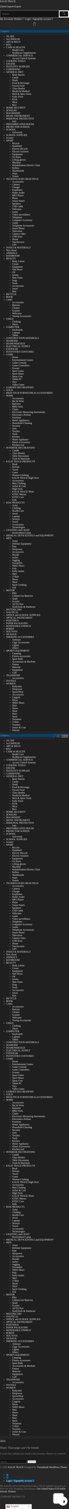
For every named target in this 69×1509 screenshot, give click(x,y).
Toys (14, 382)
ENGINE (10, 63)
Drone (15, 239)
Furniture (16, 417)
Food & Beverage (20, 83)
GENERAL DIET (15, 72)
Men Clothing (19, 483)
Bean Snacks (18, 74)
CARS (9, 299)
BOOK (9, 297)
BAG (8, 44)
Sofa (14, 428)
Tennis (15, 176)
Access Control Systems (24, 58)
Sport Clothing (19, 585)
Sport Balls (17, 659)
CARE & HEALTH (15, 47)
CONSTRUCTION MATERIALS (22, 338)
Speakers (16, 203)
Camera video (19, 234)
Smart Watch (18, 201)
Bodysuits (17, 686)
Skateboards (18, 170)
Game (15, 212)
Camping (16, 653)
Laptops (16, 332)
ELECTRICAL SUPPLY (18, 346)
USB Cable (17, 206)
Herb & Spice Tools (21, 94)
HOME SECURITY (16, 107)
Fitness (15, 664)
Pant (14, 546)
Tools (14, 283)
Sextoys (16, 519)
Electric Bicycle (20, 148)
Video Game (18, 384)
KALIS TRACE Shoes (23, 491)
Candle (15, 450)
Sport (14, 716)
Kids (14, 500)
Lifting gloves (19, 159)
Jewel (15, 288)
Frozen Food (18, 85)
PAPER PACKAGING (17, 623)
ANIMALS (11, 253)
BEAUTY (11, 258)
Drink (15, 80)
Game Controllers (20, 365)
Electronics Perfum (21, 415)
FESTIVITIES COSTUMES (20, 351)
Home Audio (18, 192)
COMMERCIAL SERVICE (19, 55)
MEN (9, 538)
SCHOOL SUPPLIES (16, 135)
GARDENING (13, 69)
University (17, 132)
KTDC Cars (18, 497)
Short (14, 582)
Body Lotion (18, 261)
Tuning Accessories (21, 316)
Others (15, 648)
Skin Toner (17, 277)
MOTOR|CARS (14, 609)
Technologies (18, 527)
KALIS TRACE (8, 1)
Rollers (15, 168)
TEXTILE (11, 681)
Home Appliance (20, 439)
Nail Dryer (17, 269)
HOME (9, 395)
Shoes (15, 324)
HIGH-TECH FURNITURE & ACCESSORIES (29, 393)
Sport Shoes (18, 373)
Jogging (16, 560)
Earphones (17, 190)
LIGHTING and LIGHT (18, 530)
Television (17, 231)
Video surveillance (21, 214)
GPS (14, 244)
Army (15, 505)
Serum (15, 275)
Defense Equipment (21, 543)
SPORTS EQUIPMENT (17, 650)
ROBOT (10, 628)
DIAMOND (12, 340)
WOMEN (10, 683)
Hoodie (15, 554)
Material (16, 667)
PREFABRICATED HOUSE (20, 124)
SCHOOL (11, 129)
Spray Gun (17, 376)
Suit (14, 587)
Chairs (15, 409)
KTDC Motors (19, 494)
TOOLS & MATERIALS (18, 247)
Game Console (19, 362)
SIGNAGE (11, 634)
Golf (14, 672)
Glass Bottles (18, 88)
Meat (14, 102)
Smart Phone (18, 228)
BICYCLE (11, 294)
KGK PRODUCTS (15, 502)
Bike (14, 593)
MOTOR (10, 590)
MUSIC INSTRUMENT (18, 116)
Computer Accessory (22, 220)
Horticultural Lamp (21, 532)
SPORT (9, 140)
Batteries (16, 404)
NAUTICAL (12, 612)
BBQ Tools (17, 406)
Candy (15, 77)
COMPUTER (12, 327)
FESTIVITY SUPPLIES (18, 66)
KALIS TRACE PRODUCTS (20, 461)
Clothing (16, 321)
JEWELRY (11, 110)
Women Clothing (20, 475)
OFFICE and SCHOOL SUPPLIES (23, 615)
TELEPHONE (13, 675)
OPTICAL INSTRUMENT (19, 617)
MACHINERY (13, 113)
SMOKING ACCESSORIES (20, 637)
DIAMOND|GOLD (15, 343)
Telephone (17, 217)
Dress (15, 700)
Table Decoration (20, 456)
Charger (16, 187)
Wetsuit (15, 730)
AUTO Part (17, 604)
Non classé (11, 250)
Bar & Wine (18, 401)
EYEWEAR (12, 349)
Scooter (9, 138)
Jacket (15, 557)
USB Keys (17, 236)
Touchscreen (18, 242)
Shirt (14, 574)
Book (14, 464)
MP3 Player (18, 195)
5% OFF (10, 36)
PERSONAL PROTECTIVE (20, 118)
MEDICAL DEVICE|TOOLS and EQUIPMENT (30, 535)
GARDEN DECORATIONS (20, 387)
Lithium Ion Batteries (22, 596)
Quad (14, 598)
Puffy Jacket (18, 571)
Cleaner (16, 308)
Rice (14, 105)
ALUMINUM (13, 39)
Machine (16, 162)
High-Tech (17, 489)
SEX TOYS (11, 631)
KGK (14, 99)
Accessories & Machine (23, 661)
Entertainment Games (22, 360)
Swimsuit (16, 719)
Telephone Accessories (23, 225)
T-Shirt (15, 576)
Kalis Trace (17, 96)
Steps (14, 173)
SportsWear (17, 692)
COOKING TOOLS (16, 61)
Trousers (16, 724)
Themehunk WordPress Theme (52, 1467)
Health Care (18, 50)
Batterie (16, 305)
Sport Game (18, 371)
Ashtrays (16, 639)
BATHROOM (13, 255)
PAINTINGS (12, 620)
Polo (14, 568)
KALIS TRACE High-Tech (25, 478)
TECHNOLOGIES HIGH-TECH (22, 179)
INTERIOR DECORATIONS (20, 447)
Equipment (17, 154)
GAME (9, 354)
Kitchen (16, 436)
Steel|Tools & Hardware (23, 606)
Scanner (16, 310)
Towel (15, 469)
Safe (14, 121)
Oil (13, 272)
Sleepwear (17, 549)
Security (16, 425)
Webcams (17, 209)
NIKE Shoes (18, 565)
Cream (15, 264)
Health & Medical (21, 91)
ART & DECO (13, 42)
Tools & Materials (21, 458)
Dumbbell (17, 146)
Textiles (16, 431)
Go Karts (16, 157)
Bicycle (16, 143)
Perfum (15, 467)
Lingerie (16, 697)
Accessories (18, 181)
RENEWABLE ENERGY (18, 626)
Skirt (14, 713)
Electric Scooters (20, 151)
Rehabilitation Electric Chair (26, 165)
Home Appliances (20, 420)
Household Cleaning (22, 423)
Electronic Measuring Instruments (28, 412)
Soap (14, 280)
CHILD (9, 319)
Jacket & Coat (19, 486)
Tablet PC (17, 379)
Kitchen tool (18, 445)
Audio (15, 223)
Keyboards (17, 329)
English (12, 1506)
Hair (14, 291)
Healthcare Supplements (24, 52)
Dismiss (12, 1491)
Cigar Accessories (21, 642)
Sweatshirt (17, 563)
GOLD (9, 390)
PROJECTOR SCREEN (18, 127)
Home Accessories (21, 442)
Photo (15, 198)
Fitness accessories (21, 656)
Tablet (15, 335)
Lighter (15, 645)
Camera (16, 184)
